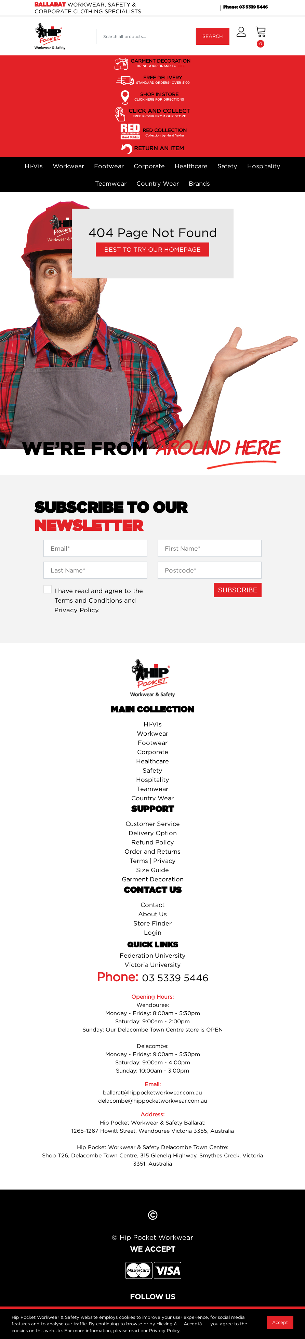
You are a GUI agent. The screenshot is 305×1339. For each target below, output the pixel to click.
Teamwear (111, 183)
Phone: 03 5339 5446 (245, 7)
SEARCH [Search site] (212, 36)
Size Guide (152, 870)
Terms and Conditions (88, 600)
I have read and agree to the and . (98, 600)
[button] (241, 36)
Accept (280, 1322)
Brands (199, 183)
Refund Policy (152, 842)
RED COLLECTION (165, 133)
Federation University (153, 955)
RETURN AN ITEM (159, 148)
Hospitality (263, 166)
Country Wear (157, 183)
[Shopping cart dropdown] (260, 36)
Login (152, 932)
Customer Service (152, 824)
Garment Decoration (153, 879)
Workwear (68, 166)
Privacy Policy (76, 609)
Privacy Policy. (165, 1330)
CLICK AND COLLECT (159, 113)
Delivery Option (153, 833)
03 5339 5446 (175, 978)
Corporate (149, 166)
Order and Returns (152, 851)
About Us (152, 914)
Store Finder (152, 923)
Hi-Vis (34, 166)
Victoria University (152, 964)
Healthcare (191, 166)
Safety (227, 166)
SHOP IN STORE (159, 97)
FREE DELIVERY (162, 80)
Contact (152, 905)
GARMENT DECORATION (160, 63)
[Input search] (146, 36)
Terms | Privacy (153, 860)
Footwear (109, 166)
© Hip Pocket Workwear (152, 1237)
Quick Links (152, 945)
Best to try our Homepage (152, 249)
